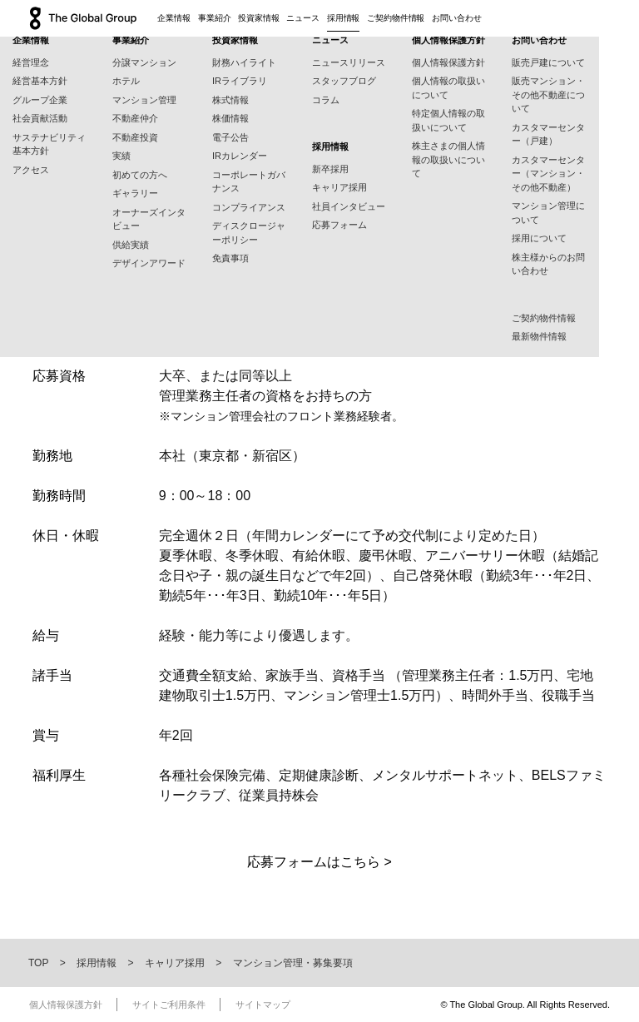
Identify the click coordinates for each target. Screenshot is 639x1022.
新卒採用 (330, 169)
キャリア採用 (339, 187)
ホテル (126, 81)
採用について (539, 238)
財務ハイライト (244, 62)
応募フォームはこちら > (319, 862)
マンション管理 (144, 100)
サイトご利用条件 (169, 1005)
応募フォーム (339, 225)
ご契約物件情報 (395, 17)
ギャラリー (135, 193)
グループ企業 (39, 100)
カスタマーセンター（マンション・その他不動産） (548, 173)
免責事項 (230, 258)
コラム (325, 100)
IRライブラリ (239, 81)
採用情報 (343, 17)
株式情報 (230, 100)
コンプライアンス (248, 207)
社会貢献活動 (39, 118)
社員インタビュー (348, 206)
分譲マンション (144, 62)
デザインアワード (149, 263)
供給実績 (130, 245)
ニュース (303, 17)
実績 (121, 156)
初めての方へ (139, 175)
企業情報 (174, 17)
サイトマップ (262, 1005)
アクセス (30, 170)
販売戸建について (548, 62)
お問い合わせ (456, 17)
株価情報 (230, 118)
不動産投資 (135, 137)
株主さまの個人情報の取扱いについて (448, 159)
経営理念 (30, 62)
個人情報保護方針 (448, 62)
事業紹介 (214, 17)
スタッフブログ (344, 81)
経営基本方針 (39, 81)
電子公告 (230, 137)
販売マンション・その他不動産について (548, 94)
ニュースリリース (348, 62)
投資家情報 (259, 17)
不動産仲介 (135, 118)
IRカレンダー (239, 156)
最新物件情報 (539, 336)
